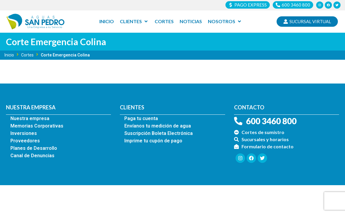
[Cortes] (164, 21)
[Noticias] (191, 21)
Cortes (27, 55)
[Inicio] (106, 21)
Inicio (9, 55)
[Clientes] (134, 21)
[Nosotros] (225, 21)
